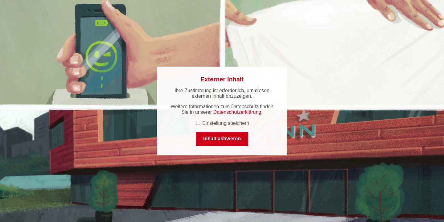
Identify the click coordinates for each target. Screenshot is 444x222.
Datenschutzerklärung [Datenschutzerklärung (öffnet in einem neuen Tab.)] (237, 112)
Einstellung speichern (222, 123)
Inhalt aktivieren (222, 138)
